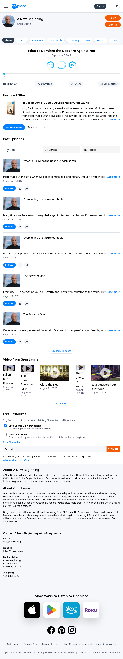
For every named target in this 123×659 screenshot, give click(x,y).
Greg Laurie (24, 24)
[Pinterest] (61, 630)
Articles (100, 40)
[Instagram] (72, 630)
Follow (112, 17)
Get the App (14, 644)
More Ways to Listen (79, 40)
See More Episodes (61, 350)
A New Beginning (30, 19)
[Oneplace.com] (19, 6)
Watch (22, 40)
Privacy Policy (31, 644)
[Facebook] (51, 630)
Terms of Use (49, 644)
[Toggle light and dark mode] (117, 6)
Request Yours (14, 127)
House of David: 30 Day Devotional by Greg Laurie (55, 103)
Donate (113, 24)
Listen (8, 40)
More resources (37, 127)
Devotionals (56, 40)
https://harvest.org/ (13, 550)
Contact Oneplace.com (72, 644)
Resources (37, 40)
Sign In (100, 6)
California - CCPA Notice (102, 644)
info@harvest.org (12, 541)
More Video (61, 403)
